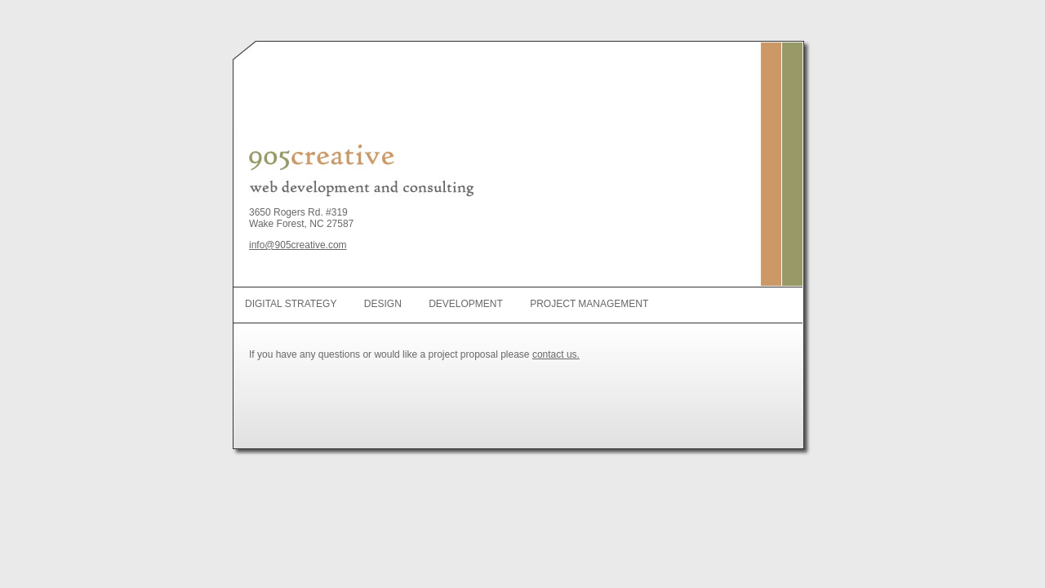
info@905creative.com (298, 245)
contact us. (556, 354)
